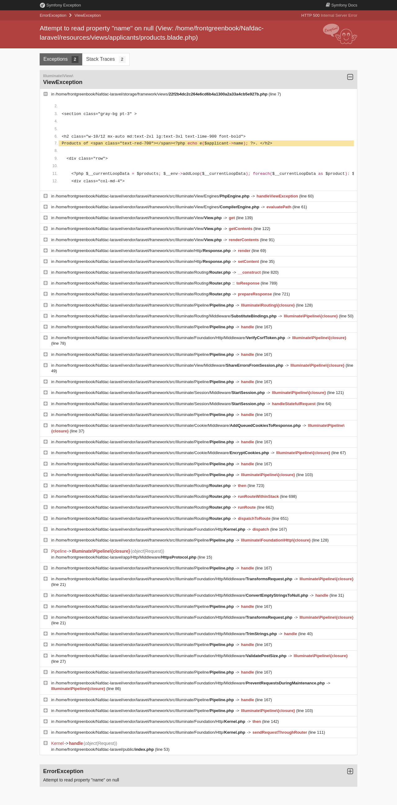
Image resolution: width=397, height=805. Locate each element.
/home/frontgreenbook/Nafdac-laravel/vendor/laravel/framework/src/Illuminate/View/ (139, 217)
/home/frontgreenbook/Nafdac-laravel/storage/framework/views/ (162, 94)
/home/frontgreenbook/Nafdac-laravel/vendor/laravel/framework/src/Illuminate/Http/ (144, 250)
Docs (341, 5)
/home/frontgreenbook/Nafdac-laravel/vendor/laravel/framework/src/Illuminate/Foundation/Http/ (151, 529)
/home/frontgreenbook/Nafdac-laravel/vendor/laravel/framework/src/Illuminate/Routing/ (144, 272)
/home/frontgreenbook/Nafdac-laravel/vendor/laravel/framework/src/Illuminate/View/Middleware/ (170, 365)
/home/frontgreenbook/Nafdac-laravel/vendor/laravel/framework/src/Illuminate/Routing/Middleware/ (167, 316)
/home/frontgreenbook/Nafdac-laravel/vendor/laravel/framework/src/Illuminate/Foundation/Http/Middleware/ (171, 337)
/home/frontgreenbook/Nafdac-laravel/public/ (105, 749)
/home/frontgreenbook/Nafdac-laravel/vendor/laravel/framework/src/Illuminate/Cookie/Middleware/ (179, 425)
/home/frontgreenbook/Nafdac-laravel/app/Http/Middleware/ (127, 557)
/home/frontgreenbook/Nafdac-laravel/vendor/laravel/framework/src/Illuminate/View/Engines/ (153, 196)
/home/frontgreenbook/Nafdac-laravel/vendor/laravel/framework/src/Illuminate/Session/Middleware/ (161, 392)
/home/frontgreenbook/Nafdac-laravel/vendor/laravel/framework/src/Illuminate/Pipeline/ (145, 305)
